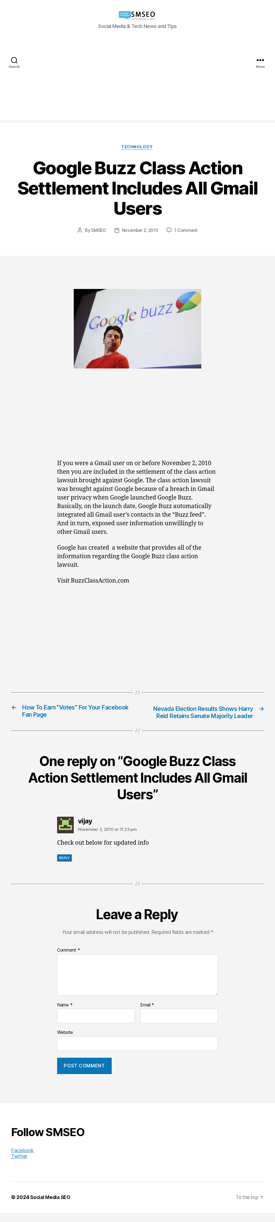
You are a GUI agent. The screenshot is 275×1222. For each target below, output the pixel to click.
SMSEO (97, 231)
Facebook (22, 1159)
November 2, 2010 (140, 231)
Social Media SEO (51, 1206)
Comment (68, 959)
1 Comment (187, 231)
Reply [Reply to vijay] (64, 867)
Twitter (19, 1165)
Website (65, 1041)
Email (147, 1014)
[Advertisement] (137, 81)
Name (64, 1014)
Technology (137, 147)
